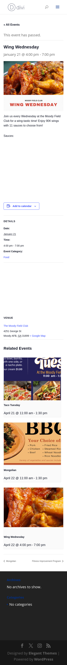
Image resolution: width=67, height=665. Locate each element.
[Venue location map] (33, 288)
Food (6, 257)
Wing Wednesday (14, 536)
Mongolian (10, 470)
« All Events (12, 24)
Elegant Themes (43, 653)
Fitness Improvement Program (46, 561)
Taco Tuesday (12, 405)
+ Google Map (37, 335)
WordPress (43, 659)
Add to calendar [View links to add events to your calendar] (22, 206)
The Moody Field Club (16, 325)
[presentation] (32, 379)
